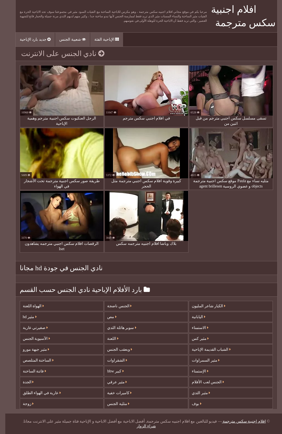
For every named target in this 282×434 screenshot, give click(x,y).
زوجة (23, 404)
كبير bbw (110, 371)
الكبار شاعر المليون (203, 306)
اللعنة (107, 339)
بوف (191, 404)
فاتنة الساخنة (29, 371)
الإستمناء (195, 371)
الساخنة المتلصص (33, 360)
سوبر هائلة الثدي (116, 328)
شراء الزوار (141, 426)
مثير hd (24, 317)
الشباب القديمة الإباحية (206, 349)
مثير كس (195, 339)
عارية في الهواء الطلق (37, 393)
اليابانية (193, 317)
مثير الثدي (196, 393)
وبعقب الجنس (114, 349)
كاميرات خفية (114, 393)
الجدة (23, 382)
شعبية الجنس (67, 39)
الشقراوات (112, 360)
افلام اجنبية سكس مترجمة (239, 421)
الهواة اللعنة (28, 306)
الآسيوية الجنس (31, 339)
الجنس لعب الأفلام (203, 382)
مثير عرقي (112, 382)
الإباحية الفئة (101, 39)
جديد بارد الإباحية (30, 39)
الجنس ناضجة (114, 306)
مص (106, 317)
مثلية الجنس (113, 404)
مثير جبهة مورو (31, 349)
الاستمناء (195, 328)
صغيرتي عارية (30, 328)
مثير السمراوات (200, 360)
